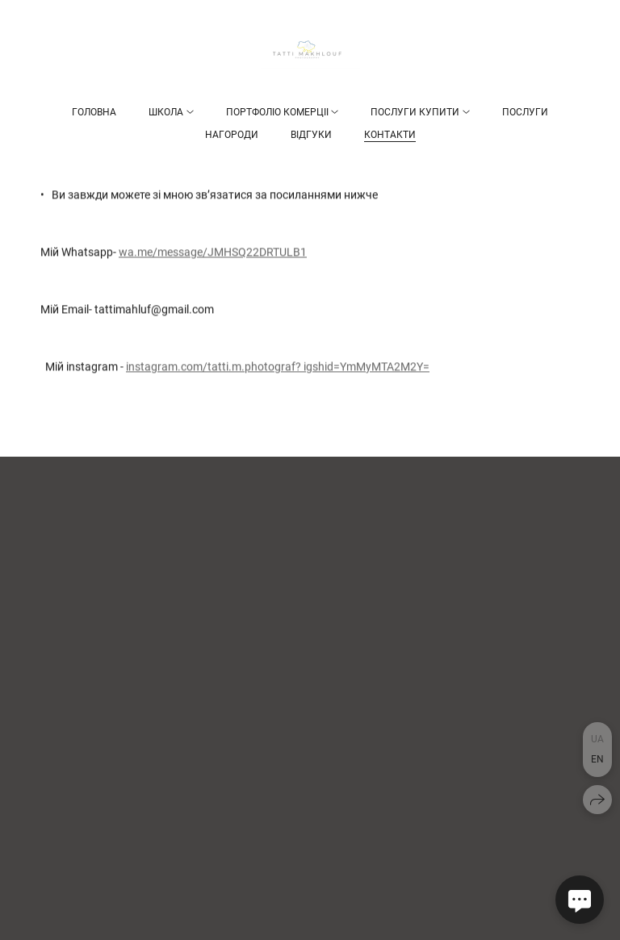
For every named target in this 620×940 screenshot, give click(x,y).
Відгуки (311, 134)
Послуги (525, 112)
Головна (94, 112)
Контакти (390, 134)
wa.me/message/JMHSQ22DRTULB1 (213, 252)
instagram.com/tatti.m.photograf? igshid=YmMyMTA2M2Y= (277, 367)
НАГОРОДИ (231, 134)
